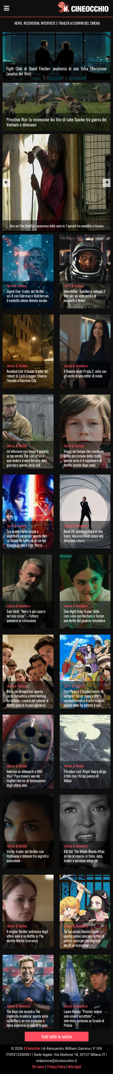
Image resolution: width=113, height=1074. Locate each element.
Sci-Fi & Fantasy (17, 285)
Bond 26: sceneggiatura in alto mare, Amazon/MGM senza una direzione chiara (83, 536)
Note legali (74, 1066)
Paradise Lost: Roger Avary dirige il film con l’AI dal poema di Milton (85, 776)
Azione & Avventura (76, 365)
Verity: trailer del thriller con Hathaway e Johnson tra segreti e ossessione (28, 856)
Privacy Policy (56, 1066)
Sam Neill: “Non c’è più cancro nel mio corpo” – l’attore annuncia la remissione (26, 616)
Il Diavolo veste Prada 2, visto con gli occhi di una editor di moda (85, 373)
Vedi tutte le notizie (56, 1036)
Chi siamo (38, 1066)
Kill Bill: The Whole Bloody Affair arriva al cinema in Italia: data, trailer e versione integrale (84, 856)
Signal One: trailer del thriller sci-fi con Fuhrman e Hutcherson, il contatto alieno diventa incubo (28, 296)
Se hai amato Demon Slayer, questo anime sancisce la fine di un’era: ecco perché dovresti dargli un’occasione (84, 938)
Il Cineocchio (32, 1048)
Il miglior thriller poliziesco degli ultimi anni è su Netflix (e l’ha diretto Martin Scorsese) (27, 936)
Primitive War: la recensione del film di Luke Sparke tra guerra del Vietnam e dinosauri (56, 122)
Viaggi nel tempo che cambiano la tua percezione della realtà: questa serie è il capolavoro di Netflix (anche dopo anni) (84, 458)
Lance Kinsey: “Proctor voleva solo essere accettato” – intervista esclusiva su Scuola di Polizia (84, 1018)
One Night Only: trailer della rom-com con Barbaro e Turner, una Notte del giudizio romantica (84, 616)
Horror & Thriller (17, 365)
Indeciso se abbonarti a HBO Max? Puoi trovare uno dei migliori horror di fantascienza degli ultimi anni (26, 778)
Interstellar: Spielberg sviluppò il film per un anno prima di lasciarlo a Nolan (84, 296)
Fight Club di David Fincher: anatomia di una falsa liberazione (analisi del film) (56, 71)
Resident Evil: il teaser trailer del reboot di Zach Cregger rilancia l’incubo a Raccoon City (27, 376)
